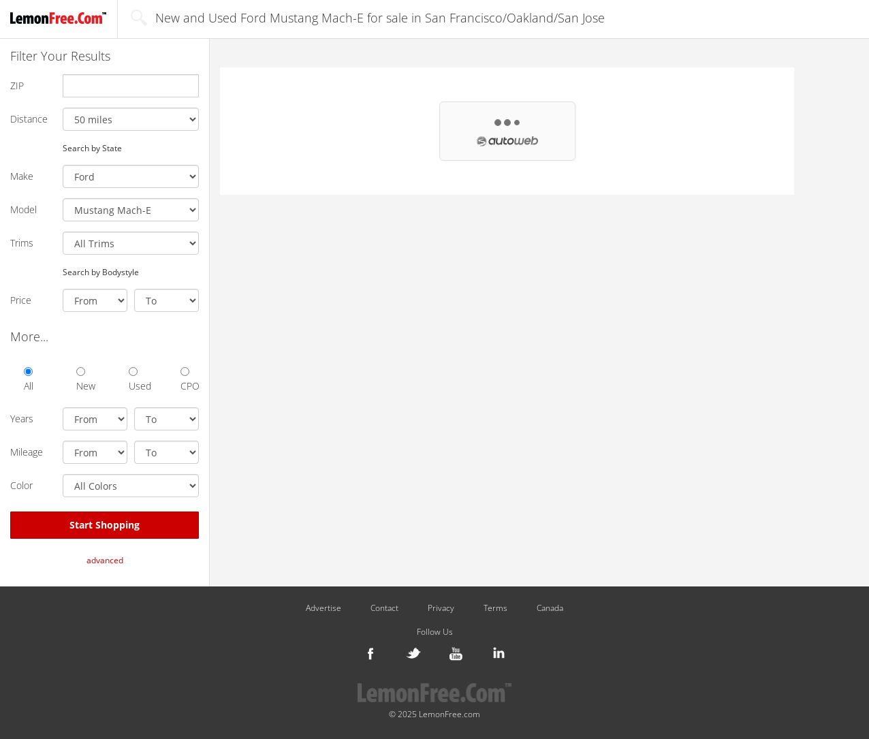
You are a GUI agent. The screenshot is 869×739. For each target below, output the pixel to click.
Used (138, 379)
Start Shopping (104, 524)
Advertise (323, 608)
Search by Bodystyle (101, 271)
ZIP (17, 85)
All (28, 379)
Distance (29, 118)
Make (21, 176)
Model (23, 209)
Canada (550, 608)
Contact (384, 608)
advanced (104, 560)
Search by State (92, 147)
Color (21, 485)
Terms (495, 608)
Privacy (441, 608)
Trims (21, 242)
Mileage (26, 451)
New (85, 379)
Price (20, 300)
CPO (189, 379)
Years (21, 418)
